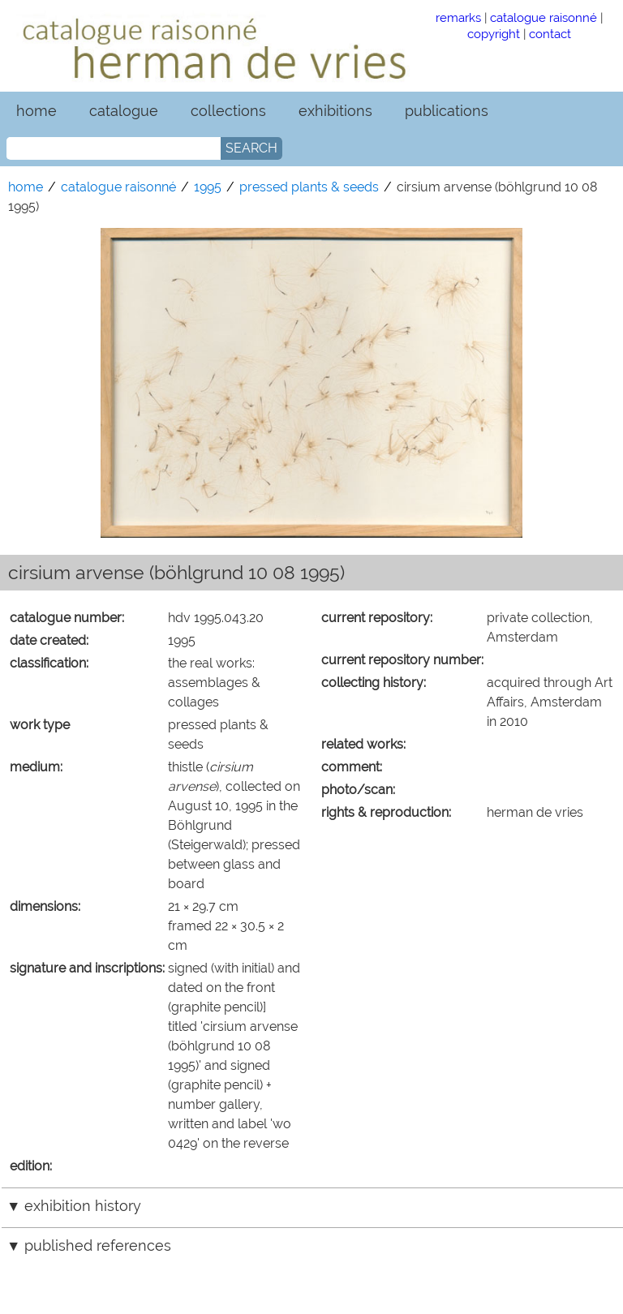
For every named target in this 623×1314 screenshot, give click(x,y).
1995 (207, 187)
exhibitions (335, 110)
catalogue (123, 110)
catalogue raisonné (543, 17)
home (36, 110)
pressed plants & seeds (309, 187)
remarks (458, 17)
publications (446, 110)
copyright (493, 34)
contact (550, 34)
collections (228, 110)
